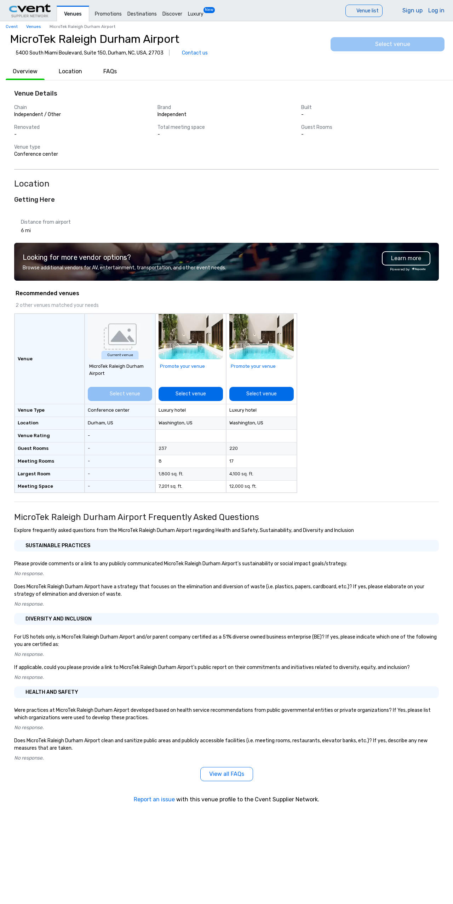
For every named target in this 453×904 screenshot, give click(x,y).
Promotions (108, 14)
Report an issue (154, 799)
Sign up (412, 10)
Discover (172, 14)
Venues (73, 14)
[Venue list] (364, 11)
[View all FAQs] (226, 774)
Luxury (195, 14)
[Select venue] (388, 44)
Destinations (142, 14)
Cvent (12, 26)
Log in (436, 10)
